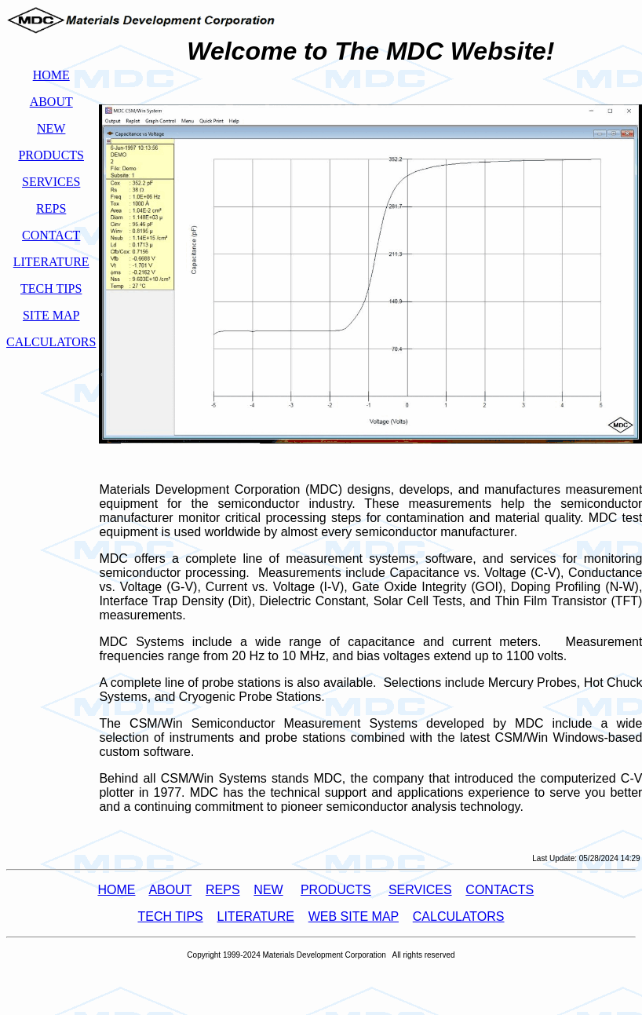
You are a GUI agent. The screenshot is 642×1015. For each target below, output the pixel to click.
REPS (223, 889)
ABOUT (170, 889)
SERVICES (420, 889)
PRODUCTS (336, 889)
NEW (268, 889)
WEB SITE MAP (353, 916)
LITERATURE (255, 916)
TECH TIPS (169, 916)
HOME (116, 889)
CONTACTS (499, 889)
